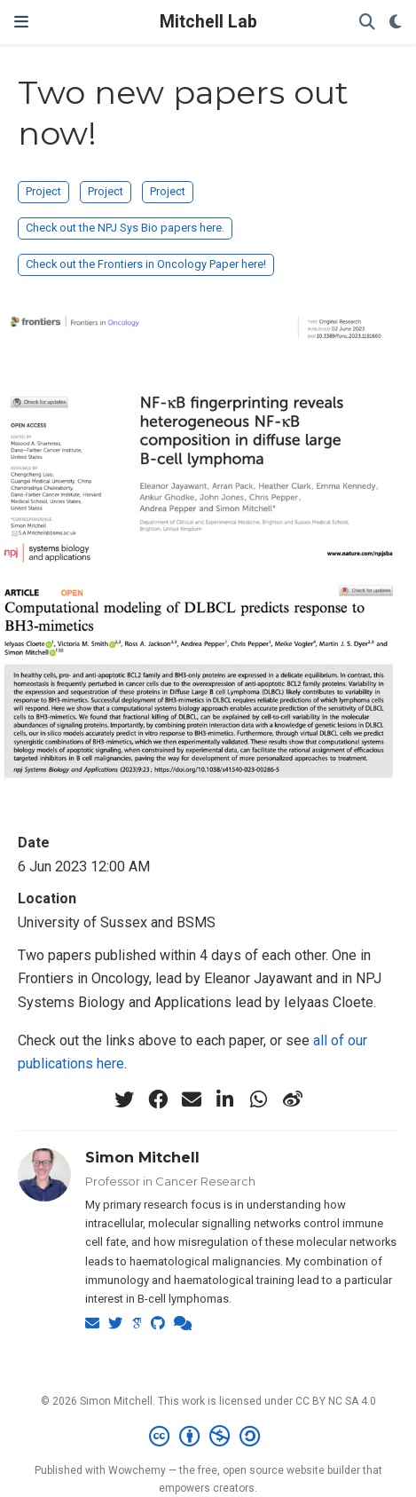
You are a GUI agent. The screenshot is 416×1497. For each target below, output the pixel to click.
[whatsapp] (259, 1099)
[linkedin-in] (225, 1099)
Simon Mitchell (142, 1157)
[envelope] (191, 1099)
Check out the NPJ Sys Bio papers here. (125, 227)
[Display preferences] (395, 22)
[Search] (367, 22)
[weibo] (292, 1099)
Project (43, 191)
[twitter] (124, 1099)
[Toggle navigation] (21, 22)
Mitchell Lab (208, 22)
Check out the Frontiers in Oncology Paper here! (146, 264)
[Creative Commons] (208, 1436)
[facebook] (158, 1099)
